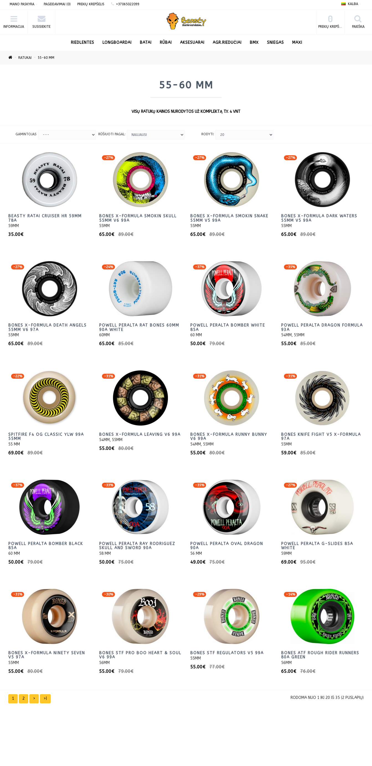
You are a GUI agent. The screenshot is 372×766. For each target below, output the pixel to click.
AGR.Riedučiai (227, 42)
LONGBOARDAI (117, 42)
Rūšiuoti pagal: (111, 134)
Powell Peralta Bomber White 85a (227, 327)
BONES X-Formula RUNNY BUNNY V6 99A (228, 436)
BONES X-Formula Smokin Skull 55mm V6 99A (138, 218)
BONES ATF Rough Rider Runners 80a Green (320, 655)
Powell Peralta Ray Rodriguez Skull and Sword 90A (137, 545)
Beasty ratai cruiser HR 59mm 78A (45, 218)
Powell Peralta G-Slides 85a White (317, 545)
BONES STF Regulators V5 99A (227, 653)
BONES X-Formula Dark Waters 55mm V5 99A (319, 218)
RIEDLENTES (82, 42)
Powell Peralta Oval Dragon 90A (226, 545)
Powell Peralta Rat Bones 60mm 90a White (139, 327)
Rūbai (166, 42)
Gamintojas (26, 134)
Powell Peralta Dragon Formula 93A (322, 327)
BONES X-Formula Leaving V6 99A (140, 434)
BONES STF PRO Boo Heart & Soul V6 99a (140, 655)
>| (45, 698)
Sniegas (275, 42)
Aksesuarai (192, 42)
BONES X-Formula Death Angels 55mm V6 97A (47, 327)
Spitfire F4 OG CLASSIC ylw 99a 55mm (46, 436)
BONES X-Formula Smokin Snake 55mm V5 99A (229, 218)
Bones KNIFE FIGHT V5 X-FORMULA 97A (321, 436)
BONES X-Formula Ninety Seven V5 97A (46, 655)
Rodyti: (207, 134)
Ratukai (25, 58)
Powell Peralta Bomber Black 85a (45, 545)
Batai (146, 42)
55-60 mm (46, 58)
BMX (254, 42)
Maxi (297, 42)
